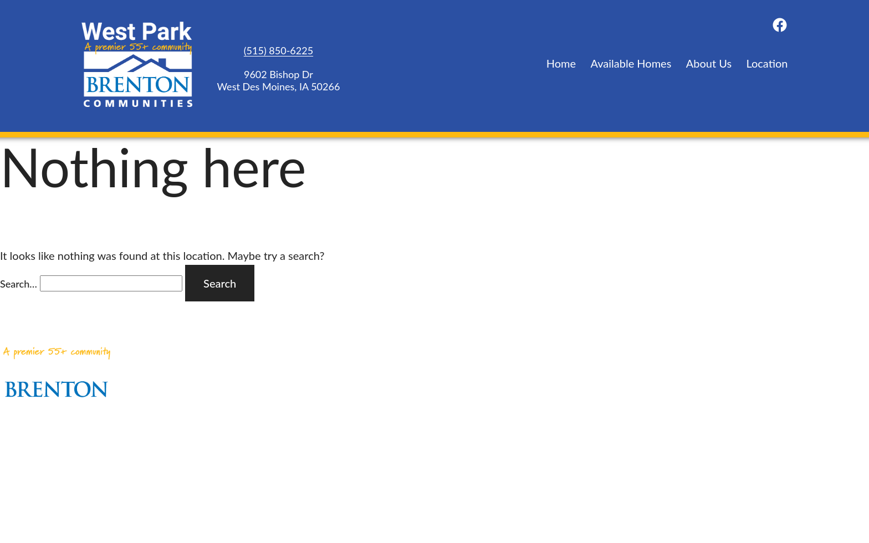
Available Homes (631, 63)
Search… (18, 284)
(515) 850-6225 (278, 50)
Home (561, 63)
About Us (709, 63)
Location (767, 63)
